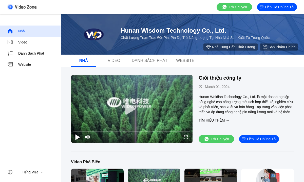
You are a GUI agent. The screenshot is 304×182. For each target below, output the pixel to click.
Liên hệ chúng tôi (277, 7)
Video (17, 42)
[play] (131, 109)
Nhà (16, 31)
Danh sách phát (25, 53)
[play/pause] (77, 137)
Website (19, 64)
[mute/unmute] (88, 137)
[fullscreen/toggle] (186, 137)
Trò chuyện (234, 7)
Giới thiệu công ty (220, 78)
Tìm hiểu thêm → (214, 120)
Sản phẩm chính (278, 47)
